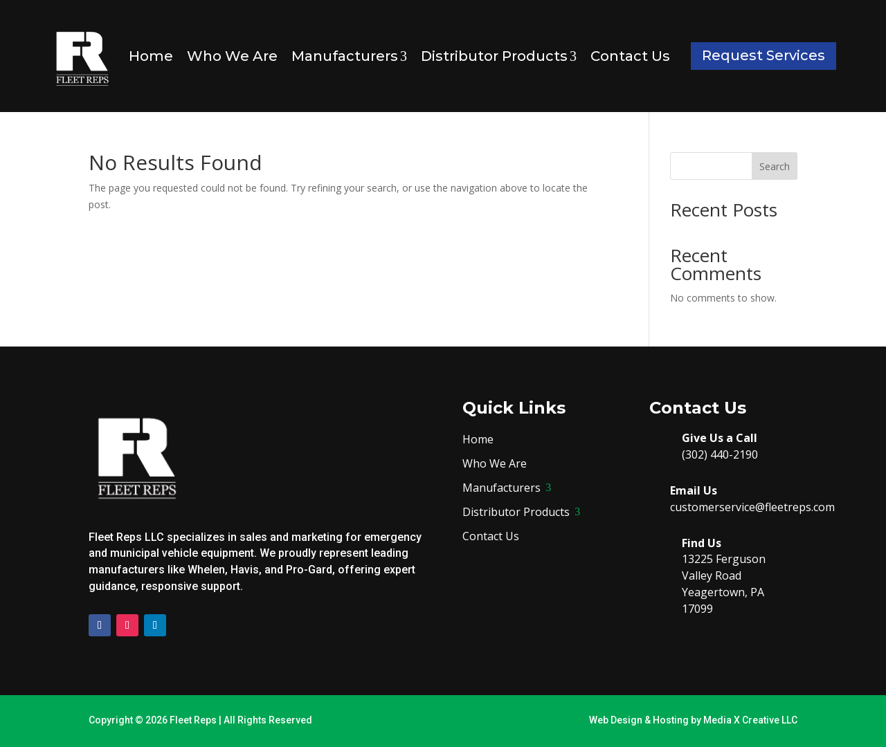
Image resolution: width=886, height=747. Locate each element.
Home (151, 56)
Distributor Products (499, 56)
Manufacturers (349, 56)
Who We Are (232, 56)
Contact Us (630, 56)
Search (774, 166)
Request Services (763, 55)
